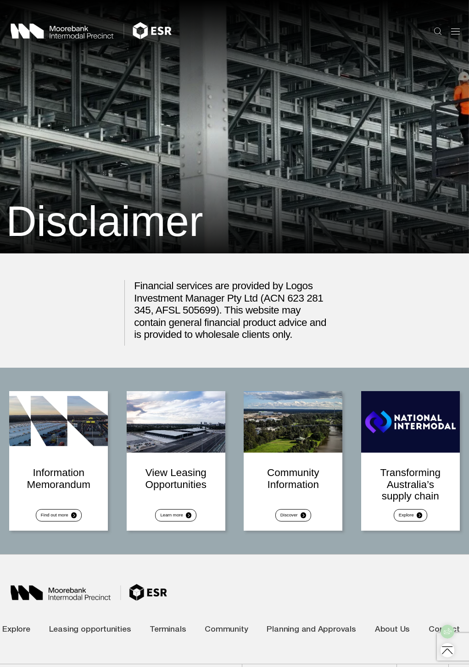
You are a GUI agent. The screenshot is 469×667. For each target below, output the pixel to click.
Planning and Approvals (311, 637)
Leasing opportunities (90, 637)
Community (226, 637)
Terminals (168, 637)
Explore (16, 637)
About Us (392, 637)
